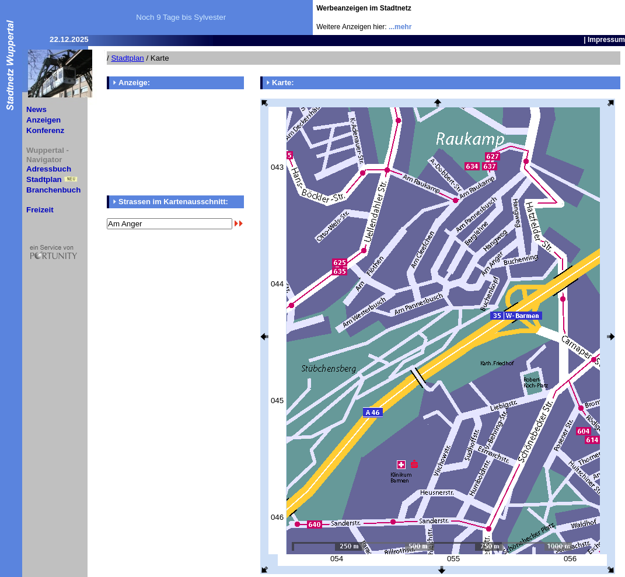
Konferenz (45, 130)
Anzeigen (43, 120)
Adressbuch (48, 169)
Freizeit (40, 209)
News (36, 109)
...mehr (400, 27)
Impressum (606, 40)
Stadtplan (44, 179)
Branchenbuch (53, 190)
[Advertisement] (556, 17)
